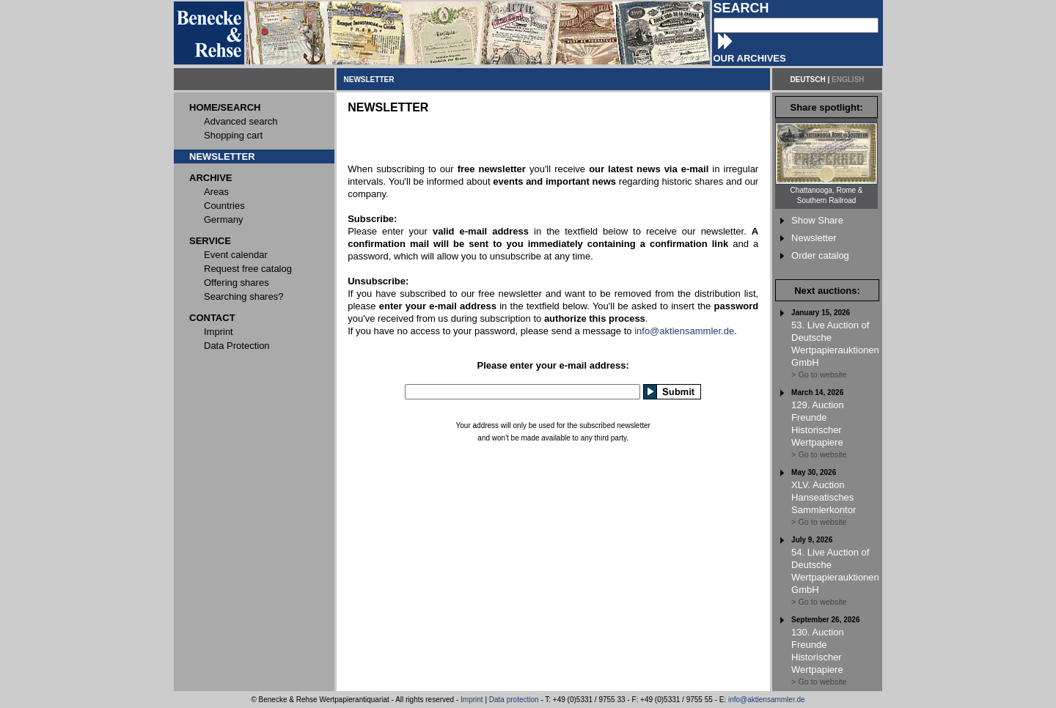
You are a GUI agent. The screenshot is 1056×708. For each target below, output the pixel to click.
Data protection (514, 700)
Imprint (472, 700)
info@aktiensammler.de (684, 330)
